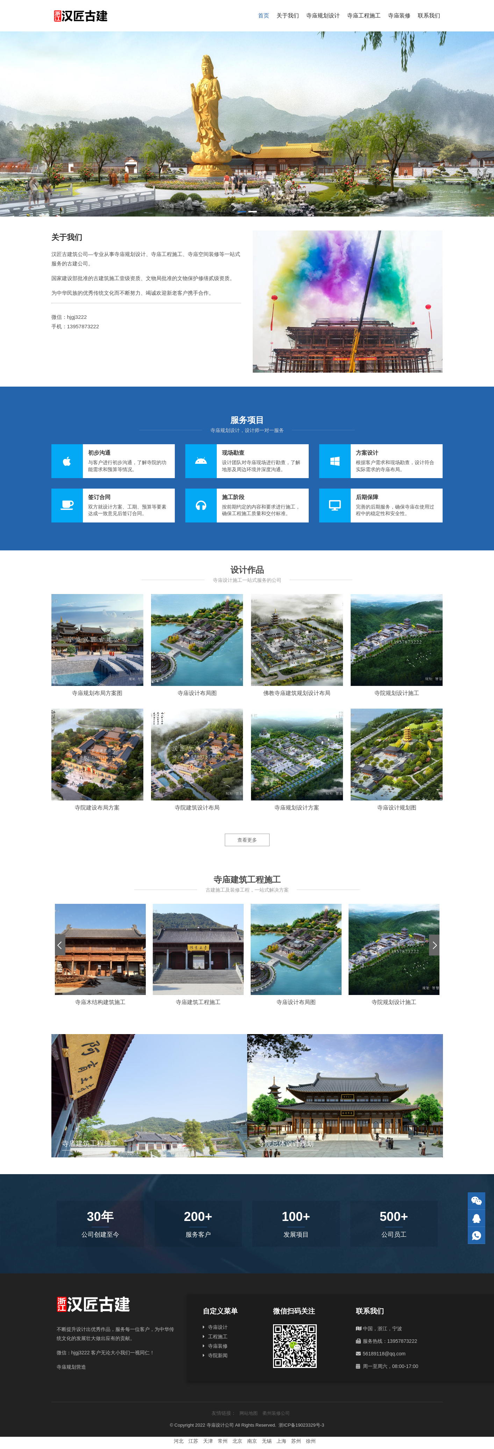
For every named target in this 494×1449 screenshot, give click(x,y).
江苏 (193, 1441)
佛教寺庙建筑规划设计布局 (296, 693)
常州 (223, 1441)
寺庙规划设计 (323, 16)
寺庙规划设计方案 (296, 808)
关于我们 (288, 16)
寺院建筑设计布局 (197, 808)
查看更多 (247, 840)
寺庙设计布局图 (197, 693)
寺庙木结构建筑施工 (100, 1002)
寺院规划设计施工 (396, 693)
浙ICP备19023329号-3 (301, 1425)
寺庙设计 (218, 1327)
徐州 (311, 1441)
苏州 (296, 1441)
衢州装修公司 (276, 1413)
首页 (263, 16)
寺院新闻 (218, 1355)
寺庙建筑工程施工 (198, 1002)
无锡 (267, 1441)
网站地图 (248, 1413)
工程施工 (218, 1336)
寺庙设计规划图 (396, 808)
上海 (281, 1441)
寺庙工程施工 (364, 16)
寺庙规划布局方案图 (97, 693)
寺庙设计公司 (220, 1425)
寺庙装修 (399, 16)
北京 (237, 1441)
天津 (208, 1441)
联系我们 (429, 16)
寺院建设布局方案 (97, 808)
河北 (179, 1441)
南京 (252, 1441)
